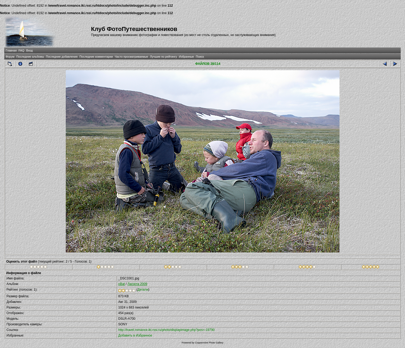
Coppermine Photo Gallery (209, 342)
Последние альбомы (30, 56)
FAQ (21, 50)
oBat (121, 284)
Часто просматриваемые (131, 56)
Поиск (200, 56)
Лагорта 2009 (137, 284)
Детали (143, 289)
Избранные (186, 56)
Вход (29, 50)
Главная (11, 50)
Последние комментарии (96, 56)
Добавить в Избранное (135, 335)
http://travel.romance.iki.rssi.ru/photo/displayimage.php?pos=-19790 (166, 330)
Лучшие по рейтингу (163, 56)
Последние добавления (62, 56)
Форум (10, 56)
